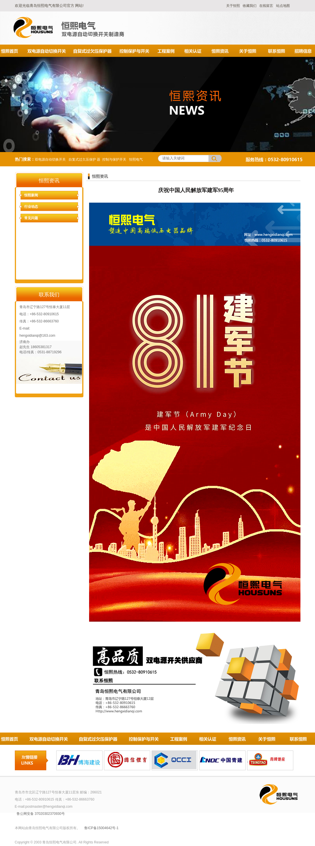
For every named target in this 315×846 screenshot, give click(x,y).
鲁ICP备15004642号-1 (101, 828)
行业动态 (31, 207)
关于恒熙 (233, 6)
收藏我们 (249, 6)
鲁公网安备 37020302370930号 (41, 814)
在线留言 (266, 6)
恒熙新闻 (31, 195)
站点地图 (283, 6)
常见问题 (31, 218)
